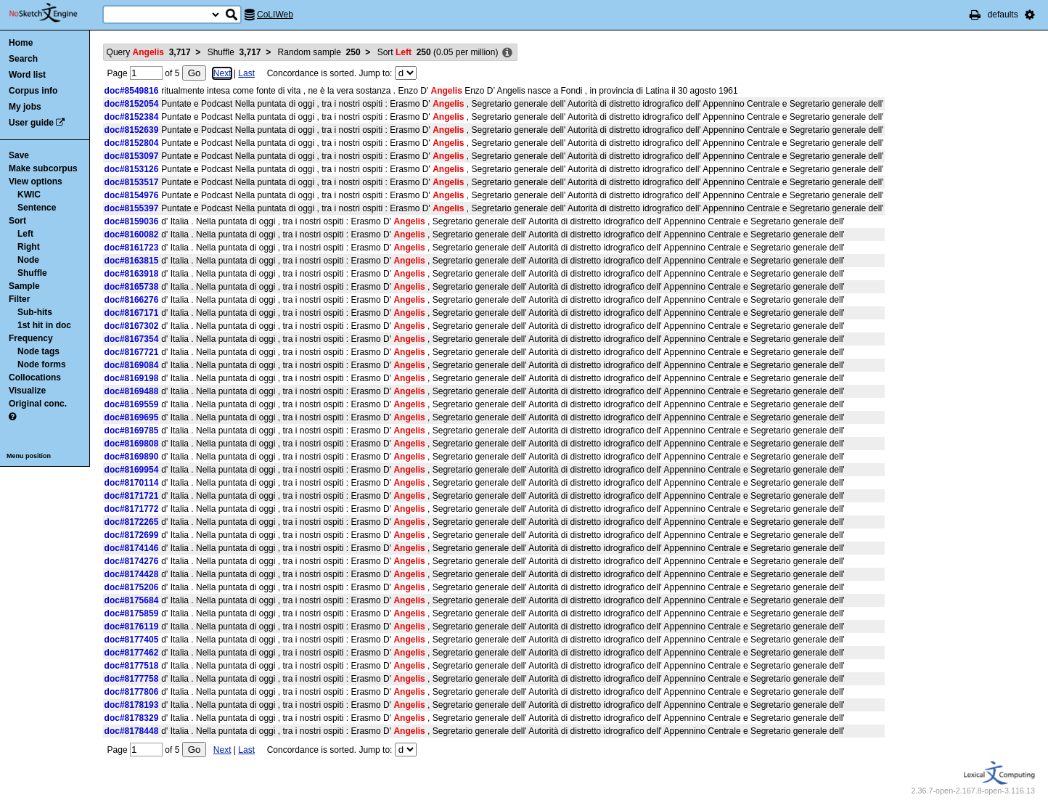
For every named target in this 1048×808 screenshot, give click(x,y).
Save (19, 155)
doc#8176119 (132, 626)
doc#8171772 (132, 509)
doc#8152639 (132, 130)
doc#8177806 (132, 692)
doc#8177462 (132, 653)
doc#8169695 (132, 417)
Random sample (319, 52)
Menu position (29, 456)
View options (35, 181)
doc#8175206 (132, 587)
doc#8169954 (132, 470)
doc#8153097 (132, 156)
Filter (19, 299)
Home (21, 43)
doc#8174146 (132, 548)
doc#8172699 (132, 535)
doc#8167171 (132, 313)
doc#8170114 (132, 483)
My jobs (25, 107)
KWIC (29, 194)
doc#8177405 (132, 639)
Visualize (27, 390)
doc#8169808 (132, 443)
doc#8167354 (132, 339)
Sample (24, 286)
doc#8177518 (132, 666)
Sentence (36, 208)
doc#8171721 (132, 496)
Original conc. (38, 404)
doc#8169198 (132, 378)
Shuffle (32, 273)
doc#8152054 (132, 104)
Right (28, 247)
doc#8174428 (132, 574)
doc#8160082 (132, 234)
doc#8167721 (132, 352)
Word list (27, 75)
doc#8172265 (132, 522)
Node (28, 260)
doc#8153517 (132, 182)
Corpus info (33, 91)
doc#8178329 (132, 718)
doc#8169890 (132, 457)
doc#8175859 (132, 613)
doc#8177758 (132, 679)
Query (149, 52)
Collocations (35, 377)
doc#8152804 (132, 143)
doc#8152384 (132, 117)
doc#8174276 (132, 561)
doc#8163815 (132, 261)
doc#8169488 (132, 391)
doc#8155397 (132, 208)
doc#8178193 (132, 705)
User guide (31, 123)
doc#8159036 (132, 221)
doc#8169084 (132, 365)
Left (25, 234)
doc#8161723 (132, 247)
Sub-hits (34, 312)
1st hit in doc (44, 325)
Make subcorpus (43, 168)
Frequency (31, 338)
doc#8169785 (132, 430)
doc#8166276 (132, 300)
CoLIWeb (275, 14)
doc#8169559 (132, 404)
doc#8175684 (132, 600)
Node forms (41, 364)
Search (23, 59)
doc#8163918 (132, 274)
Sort (17, 221)
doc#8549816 (132, 91)
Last (246, 73)
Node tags (38, 351)
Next (222, 73)
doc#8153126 (132, 169)
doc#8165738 (132, 287)
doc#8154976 (132, 195)
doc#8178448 (132, 731)
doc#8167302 (132, 326)
